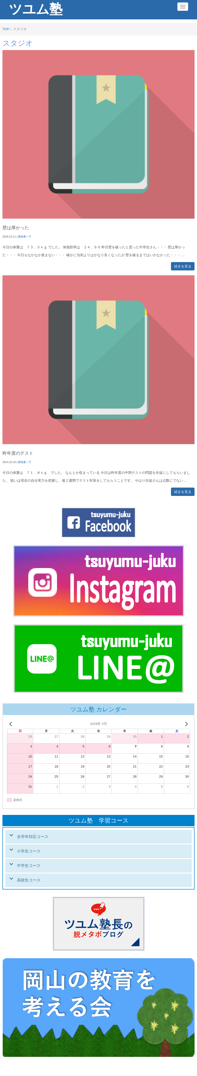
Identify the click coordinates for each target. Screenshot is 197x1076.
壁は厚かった (15, 227)
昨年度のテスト (17, 453)
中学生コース (29, 865)
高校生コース (29, 880)
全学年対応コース (32, 837)
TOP (5, 29)
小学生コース (29, 851)
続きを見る (182, 266)
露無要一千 (24, 236)
